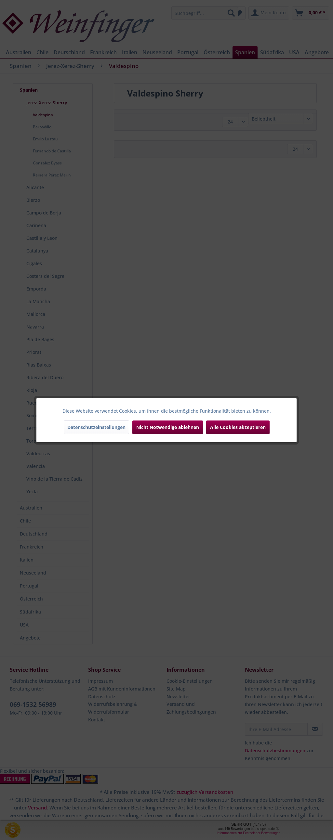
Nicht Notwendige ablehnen (167, 427)
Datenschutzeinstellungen (96, 427)
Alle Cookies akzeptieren (238, 427)
